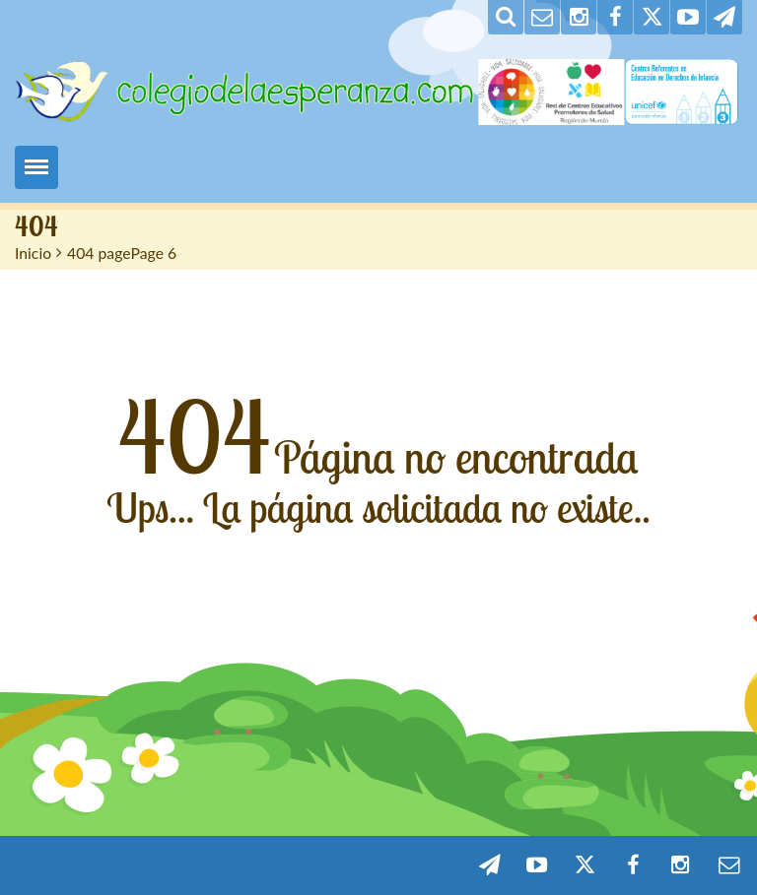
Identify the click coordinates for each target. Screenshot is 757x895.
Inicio (33, 252)
